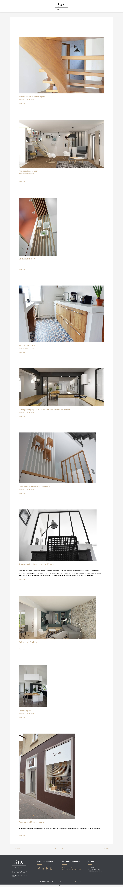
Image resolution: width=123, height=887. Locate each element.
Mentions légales (67, 867)
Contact (100, 6)
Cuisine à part (25, 710)
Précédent (16, 848)
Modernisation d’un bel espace (32, 97)
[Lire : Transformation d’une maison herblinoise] (58, 535)
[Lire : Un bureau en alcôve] (38, 226)
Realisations (39, 6)
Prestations (23, 6)
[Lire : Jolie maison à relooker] (57, 617)
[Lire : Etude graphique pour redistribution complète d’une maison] (61, 387)
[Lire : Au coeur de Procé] (61, 313)
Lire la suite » (23, 103)
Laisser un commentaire (26, 99)
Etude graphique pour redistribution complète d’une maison (44, 409)
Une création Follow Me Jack (75, 881)
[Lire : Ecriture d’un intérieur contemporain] (57, 458)
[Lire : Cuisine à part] (33, 686)
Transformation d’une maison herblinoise (36, 564)
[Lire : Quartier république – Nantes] (47, 776)
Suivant (107, 848)
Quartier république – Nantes (31, 822)
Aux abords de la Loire (28, 171)
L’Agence (85, 6)
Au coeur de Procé (27, 345)
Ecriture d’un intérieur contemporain (34, 486)
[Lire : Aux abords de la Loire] (61, 143)
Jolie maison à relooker (29, 642)
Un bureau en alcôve (27, 259)
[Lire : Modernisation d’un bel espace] (61, 65)
